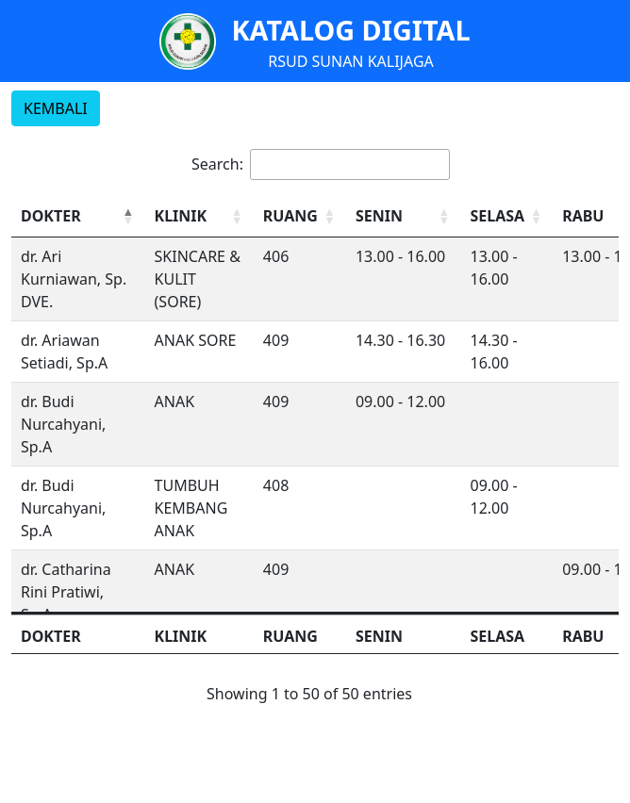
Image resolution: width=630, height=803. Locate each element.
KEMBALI (56, 108)
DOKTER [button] (51, 215)
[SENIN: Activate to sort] (403, 216)
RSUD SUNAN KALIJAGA (351, 61)
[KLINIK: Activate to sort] (199, 216)
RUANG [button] (290, 215)
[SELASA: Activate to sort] (506, 216)
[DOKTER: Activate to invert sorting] (78, 216)
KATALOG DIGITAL (350, 29)
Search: (217, 164)
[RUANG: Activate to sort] (300, 216)
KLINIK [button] (181, 215)
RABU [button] (583, 215)
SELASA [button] (497, 215)
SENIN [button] (379, 215)
